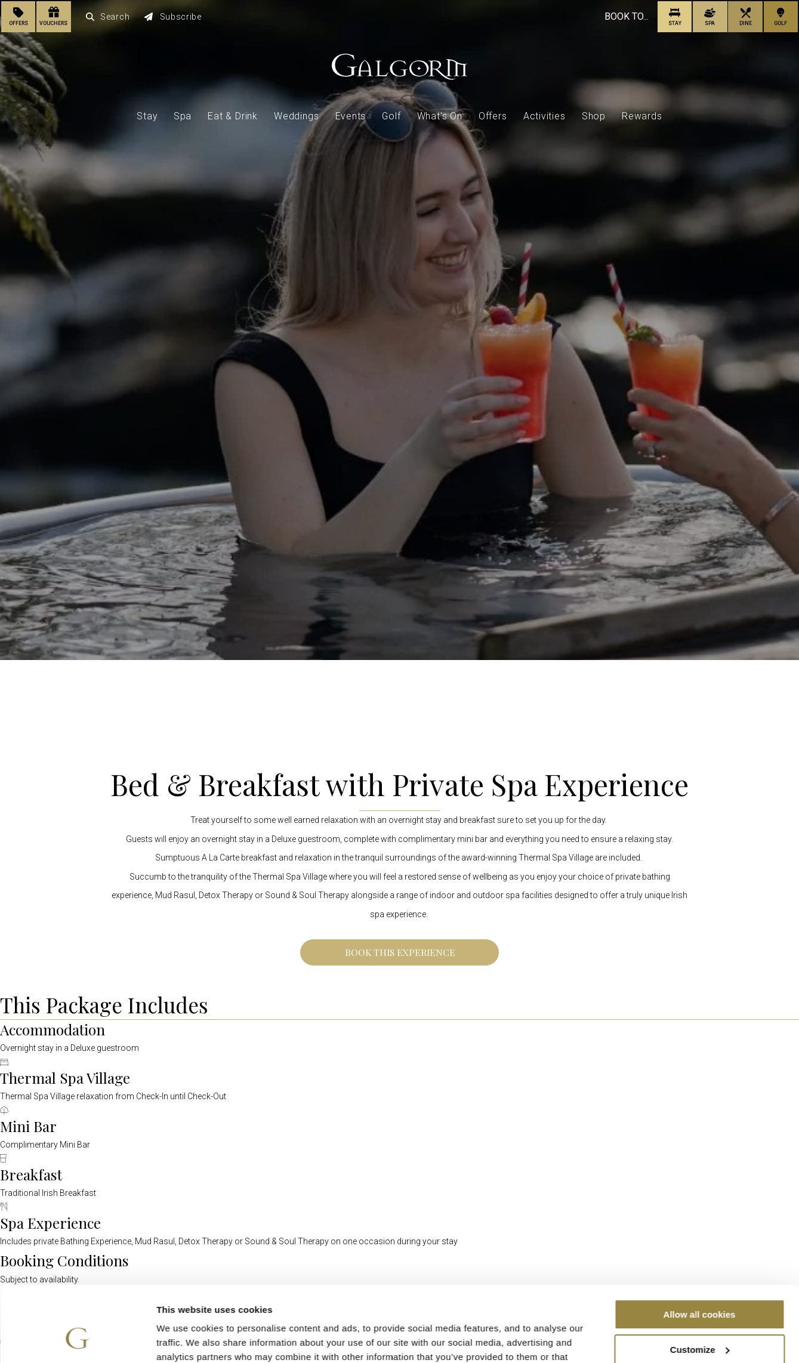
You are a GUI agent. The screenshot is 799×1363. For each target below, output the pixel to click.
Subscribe (173, 16)
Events (350, 115)
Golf (391, 115)
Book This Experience (400, 952)
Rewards (642, 115)
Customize (700, 1285)
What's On (439, 115)
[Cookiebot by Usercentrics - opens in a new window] (77, 1340)
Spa (183, 115)
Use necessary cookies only (699, 1320)
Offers (493, 115)
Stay (147, 115)
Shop (594, 115)
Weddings (296, 115)
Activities (544, 115)
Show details (184, 1339)
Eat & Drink (233, 115)
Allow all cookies (700, 1250)
